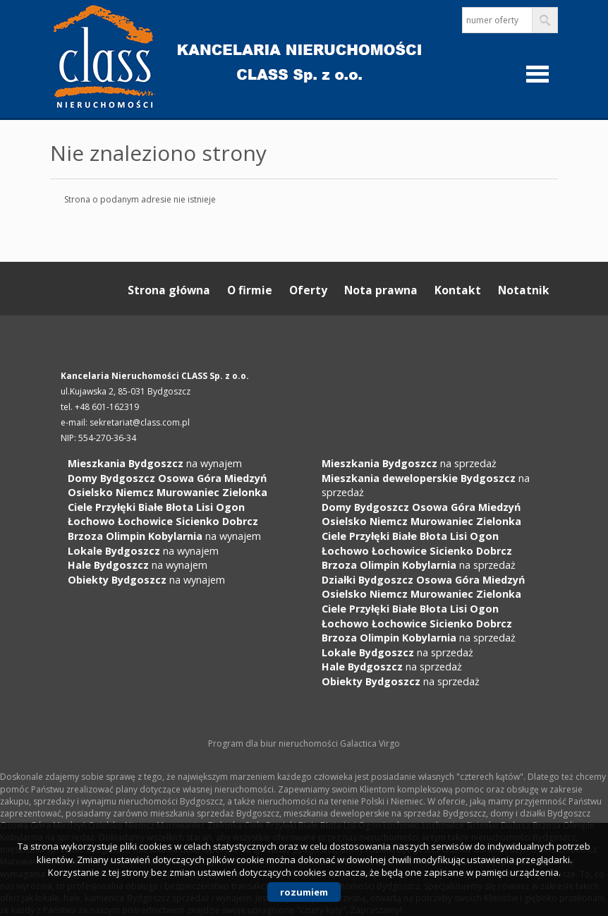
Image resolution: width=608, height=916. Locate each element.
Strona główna (169, 290)
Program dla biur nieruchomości (274, 743)
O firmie (249, 290)
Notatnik (523, 290)
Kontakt (457, 290)
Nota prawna (381, 290)
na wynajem (155, 463)
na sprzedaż (409, 463)
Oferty (308, 290)
